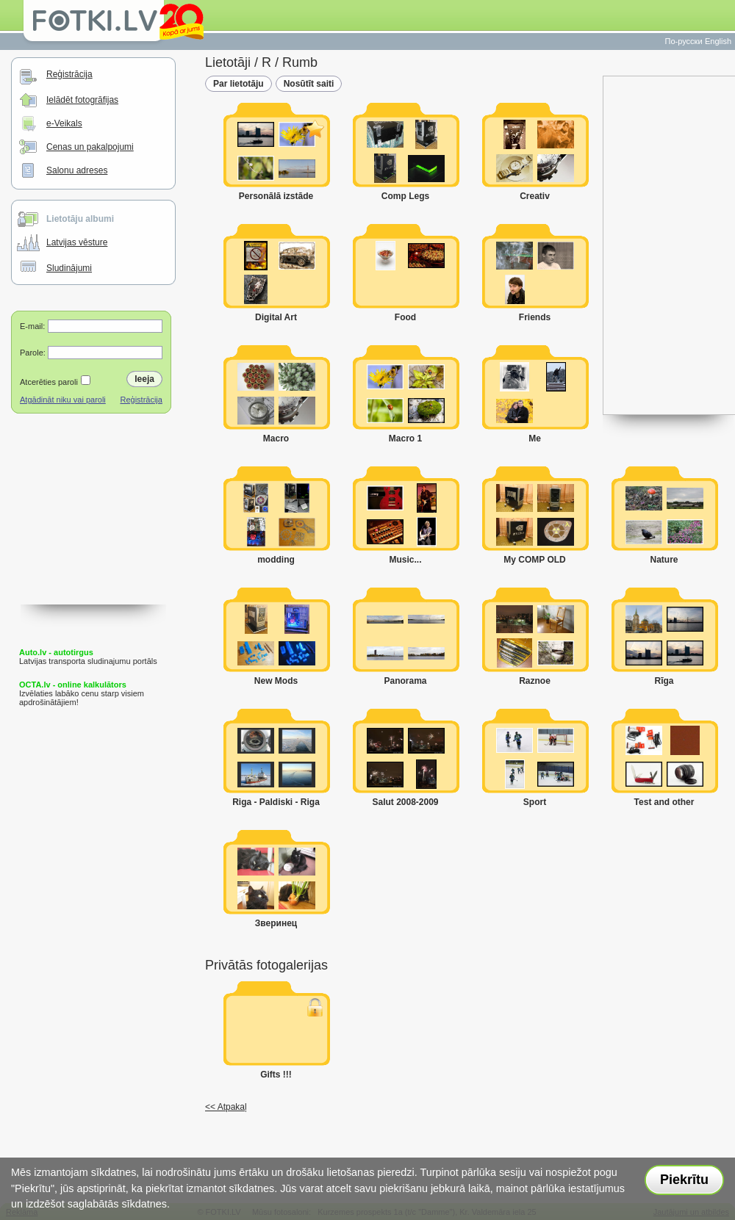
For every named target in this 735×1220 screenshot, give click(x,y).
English (718, 41)
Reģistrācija (69, 74)
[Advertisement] (93, 531)
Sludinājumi (69, 268)
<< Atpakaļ (226, 1107)
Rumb (300, 62)
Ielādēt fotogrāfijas (82, 100)
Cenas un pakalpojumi (90, 147)
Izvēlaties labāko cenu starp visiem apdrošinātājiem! (81, 693)
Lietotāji (228, 62)
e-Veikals (64, 123)
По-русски (684, 41)
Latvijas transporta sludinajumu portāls (88, 656)
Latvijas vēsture (76, 242)
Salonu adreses (76, 170)
